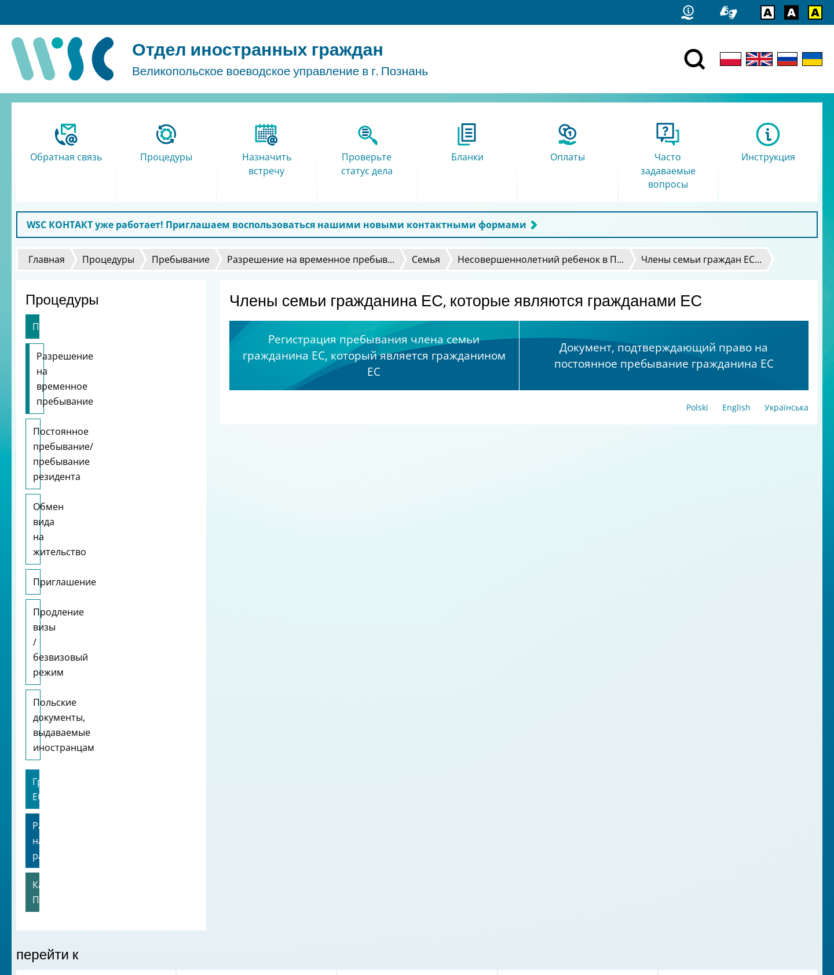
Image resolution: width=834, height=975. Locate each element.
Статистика (43, 831)
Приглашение (64, 476)
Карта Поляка (63, 659)
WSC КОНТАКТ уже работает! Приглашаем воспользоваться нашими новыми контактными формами (276, 224)
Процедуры (108, 259)
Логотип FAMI (48, 876)
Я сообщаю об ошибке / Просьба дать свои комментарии (134, 861)
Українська (787, 407)
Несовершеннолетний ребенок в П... (541, 259)
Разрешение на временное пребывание (98, 363)
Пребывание (181, 259)
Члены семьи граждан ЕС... (701, 259)
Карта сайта (45, 846)
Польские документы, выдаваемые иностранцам (93, 559)
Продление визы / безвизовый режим (102, 514)
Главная (46, 259)
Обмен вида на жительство (94, 446)
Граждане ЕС (61, 601)
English (736, 407)
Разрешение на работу (84, 630)
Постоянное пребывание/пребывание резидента (92, 409)
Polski (697, 407)
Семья (426, 259)
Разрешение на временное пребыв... (310, 259)
